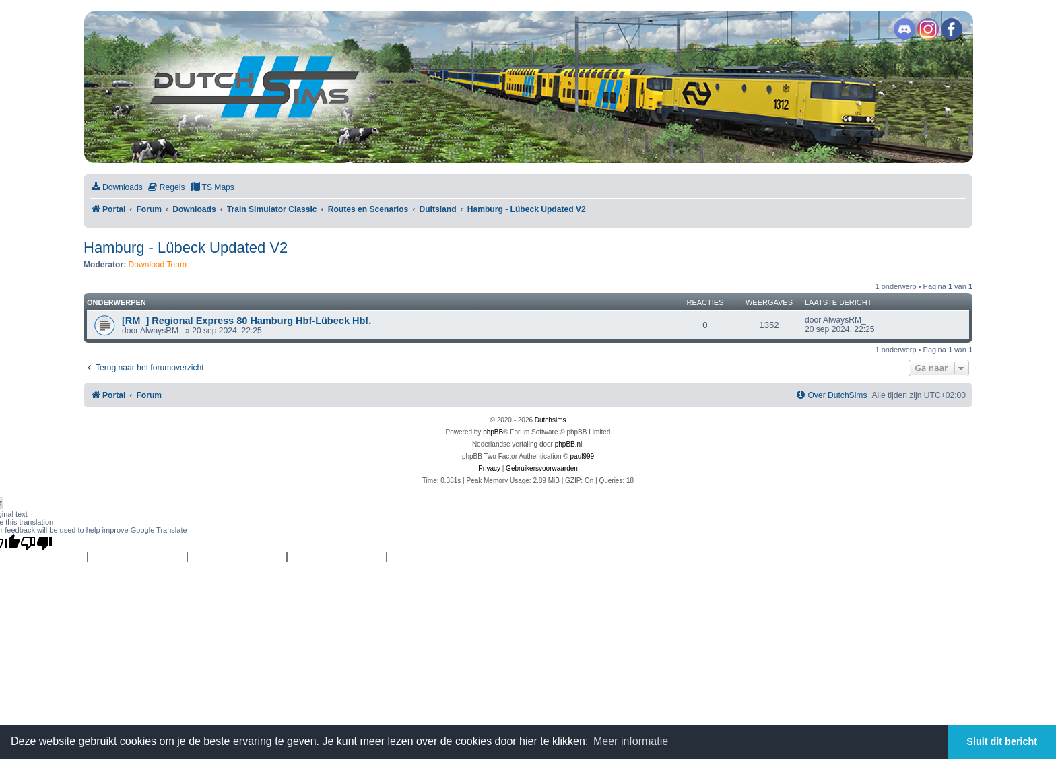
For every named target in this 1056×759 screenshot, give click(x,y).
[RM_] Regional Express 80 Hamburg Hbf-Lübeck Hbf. (246, 320)
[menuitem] (116, 187)
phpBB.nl (569, 444)
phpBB (493, 432)
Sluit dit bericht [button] (1001, 741)
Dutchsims (550, 420)
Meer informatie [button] (630, 741)
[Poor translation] (36, 543)
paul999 (582, 456)
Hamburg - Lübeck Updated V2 (186, 247)
